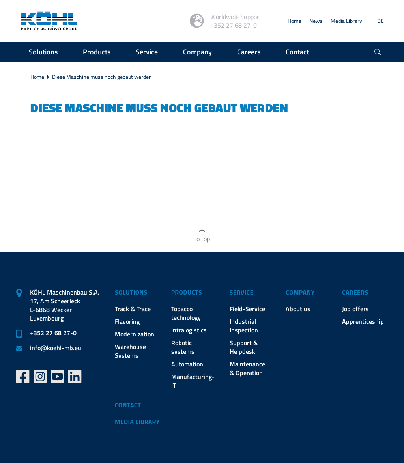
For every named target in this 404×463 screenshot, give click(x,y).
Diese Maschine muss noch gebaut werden (102, 77)
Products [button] (96, 52)
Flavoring (127, 321)
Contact (128, 405)
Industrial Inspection (244, 326)
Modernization (134, 334)
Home (294, 21)
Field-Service (247, 309)
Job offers (355, 309)
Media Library (346, 21)
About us (298, 309)
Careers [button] (248, 52)
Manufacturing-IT (193, 381)
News (316, 21)
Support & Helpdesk (244, 347)
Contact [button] (297, 52)
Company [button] (197, 52)
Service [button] (147, 52)
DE (380, 21)
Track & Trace (133, 309)
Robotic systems (183, 347)
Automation (187, 364)
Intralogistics (189, 330)
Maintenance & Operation (247, 368)
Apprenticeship (363, 321)
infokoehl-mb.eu (55, 348)
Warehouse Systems (130, 351)
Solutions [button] (43, 52)
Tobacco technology (186, 313)
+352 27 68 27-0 (53, 333)
